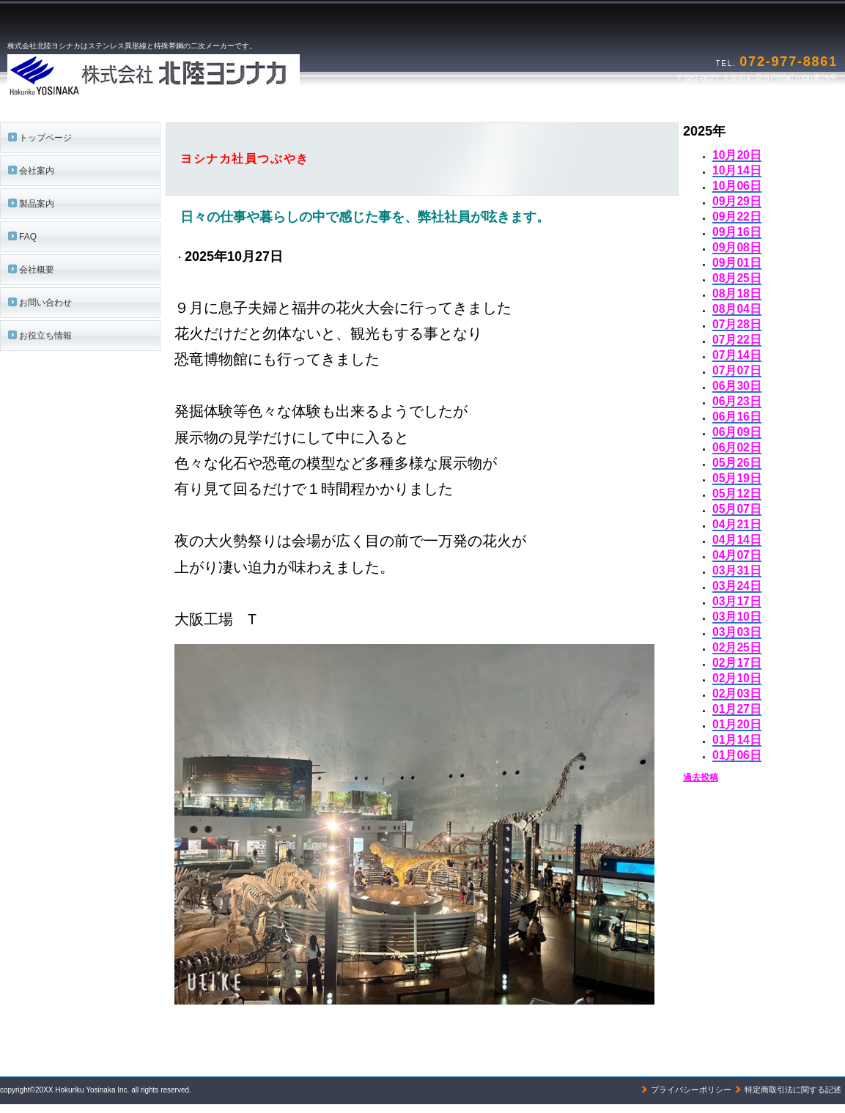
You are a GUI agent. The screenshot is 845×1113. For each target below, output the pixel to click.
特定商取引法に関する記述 (793, 1089)
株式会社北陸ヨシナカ (190, 76)
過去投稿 (700, 777)
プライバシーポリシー (691, 1089)
